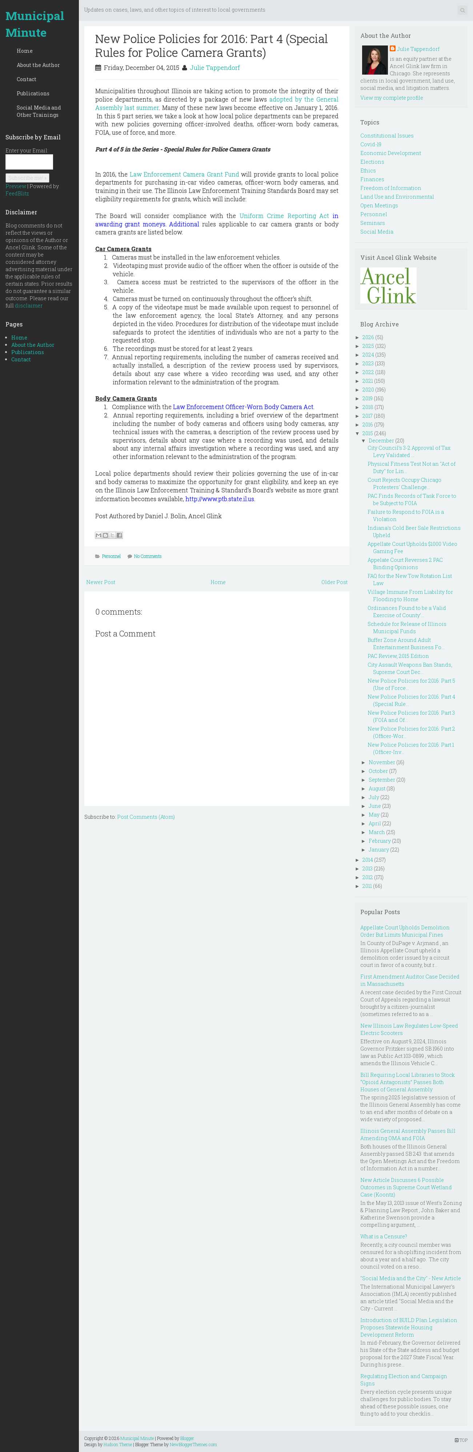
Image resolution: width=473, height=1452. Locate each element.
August (377, 788)
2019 (367, 398)
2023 (368, 363)
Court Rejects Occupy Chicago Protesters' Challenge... (404, 483)
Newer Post (100, 582)
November (382, 762)
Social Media (376, 231)
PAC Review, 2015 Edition (398, 655)
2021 (367, 380)
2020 (368, 389)
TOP (461, 1440)
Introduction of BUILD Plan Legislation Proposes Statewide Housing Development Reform (408, 1327)
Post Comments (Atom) (146, 816)
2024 (368, 354)
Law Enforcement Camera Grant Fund (184, 174)
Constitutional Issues (387, 135)
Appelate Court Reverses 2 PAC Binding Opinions (405, 563)
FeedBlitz (17, 193)
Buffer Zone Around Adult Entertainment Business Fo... (406, 643)
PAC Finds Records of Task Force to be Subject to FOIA (412, 499)
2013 (367, 868)
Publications (33, 93)
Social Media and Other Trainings (39, 111)
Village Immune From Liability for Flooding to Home (410, 595)
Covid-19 (370, 144)
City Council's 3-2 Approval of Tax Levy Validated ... (409, 451)
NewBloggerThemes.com (193, 1444)
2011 (367, 885)
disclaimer (29, 305)
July (374, 797)
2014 (367, 859)
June (375, 805)
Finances (372, 179)
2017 (367, 415)
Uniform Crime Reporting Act (284, 215)
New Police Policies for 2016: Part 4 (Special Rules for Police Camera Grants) (211, 45)
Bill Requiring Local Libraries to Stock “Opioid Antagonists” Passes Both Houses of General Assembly (407, 1082)
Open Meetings (379, 205)
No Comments (148, 556)
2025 (368, 345)
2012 (367, 877)
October (378, 770)
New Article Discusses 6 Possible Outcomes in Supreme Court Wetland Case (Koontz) (406, 1187)
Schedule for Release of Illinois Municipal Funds (407, 627)
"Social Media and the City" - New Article (410, 1278)
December (381, 440)
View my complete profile (391, 97)
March (377, 832)
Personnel (111, 556)
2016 (367, 424)
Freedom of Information (390, 188)
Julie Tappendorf (215, 67)
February (380, 840)
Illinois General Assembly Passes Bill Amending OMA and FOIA (408, 1134)
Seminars (372, 222)
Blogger (187, 1438)
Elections (372, 161)
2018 (367, 407)
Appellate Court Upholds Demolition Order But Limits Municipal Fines (405, 931)
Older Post (334, 582)
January (379, 849)
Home (25, 50)
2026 (368, 337)
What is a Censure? (383, 1236)
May (374, 814)
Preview (15, 186)
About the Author (38, 65)
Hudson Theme (118, 1444)
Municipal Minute (34, 24)
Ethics (368, 170)
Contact (26, 79)
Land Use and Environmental (397, 196)
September (382, 779)
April (375, 823)
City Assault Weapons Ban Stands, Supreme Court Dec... (410, 668)
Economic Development (390, 153)
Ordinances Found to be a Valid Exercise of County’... (407, 611)
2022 (368, 372)
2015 (367, 433)
